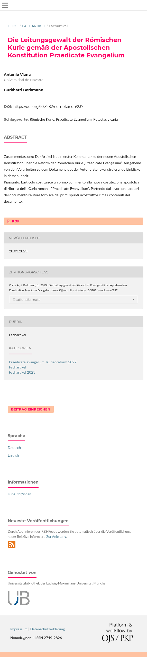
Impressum (18, 629)
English (13, 455)
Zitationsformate (27, 299)
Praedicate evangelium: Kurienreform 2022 (43, 362)
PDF (15, 221)
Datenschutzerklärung (47, 629)
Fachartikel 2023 (22, 372)
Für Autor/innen (19, 494)
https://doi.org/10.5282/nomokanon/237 (48, 106)
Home (13, 26)
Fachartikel (34, 26)
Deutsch (14, 447)
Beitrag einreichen (30, 409)
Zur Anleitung (56, 537)
